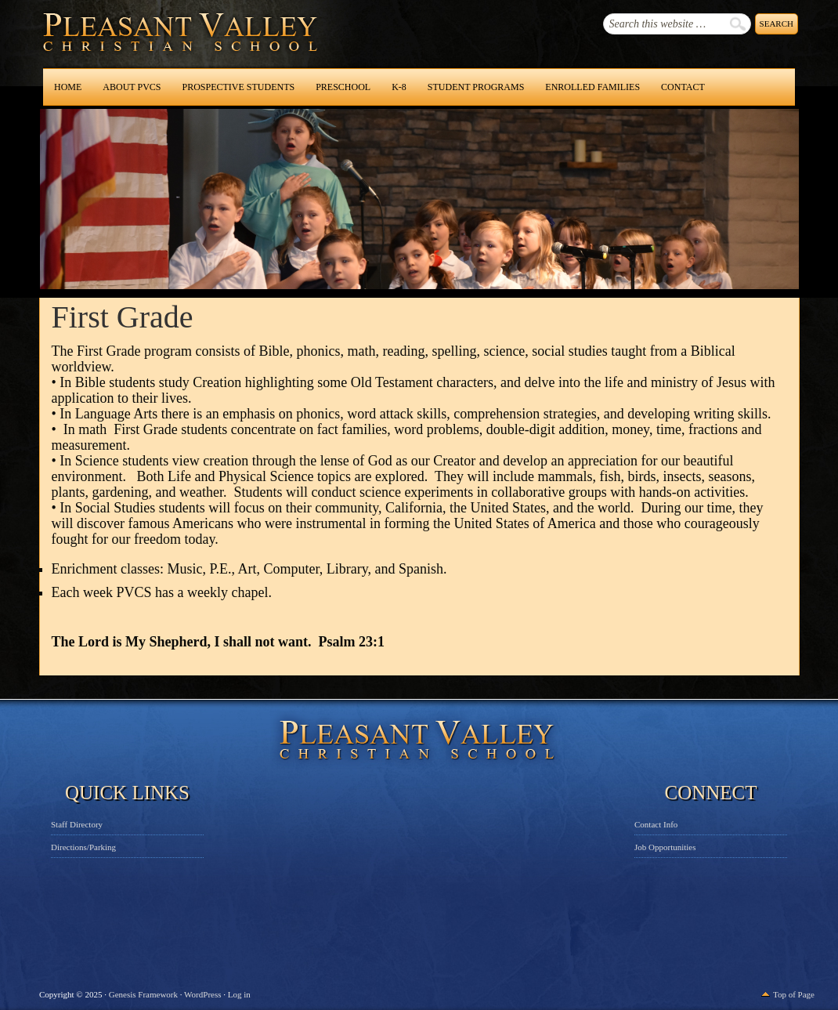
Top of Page (794, 994)
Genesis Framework (143, 994)
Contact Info (655, 824)
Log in (239, 994)
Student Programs (476, 86)
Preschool (343, 86)
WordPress (202, 994)
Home (67, 86)
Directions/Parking (83, 847)
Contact (683, 86)
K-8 (399, 86)
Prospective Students (238, 86)
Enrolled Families (592, 86)
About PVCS (132, 86)
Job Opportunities (665, 847)
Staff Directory (77, 824)
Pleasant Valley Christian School (139, 47)
